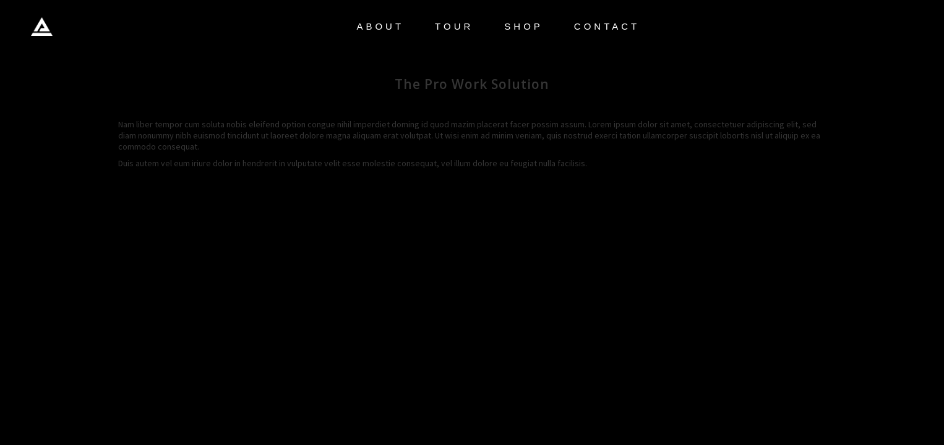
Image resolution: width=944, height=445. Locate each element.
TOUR (454, 26)
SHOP (523, 26)
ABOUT (380, 26)
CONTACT (607, 26)
